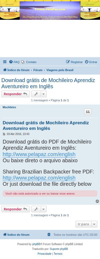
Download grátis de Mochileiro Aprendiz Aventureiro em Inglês (48, 83)
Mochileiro (9, 107)
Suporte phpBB (59, 249)
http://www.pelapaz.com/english (39, 154)
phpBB (36, 244)
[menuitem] (14, 62)
